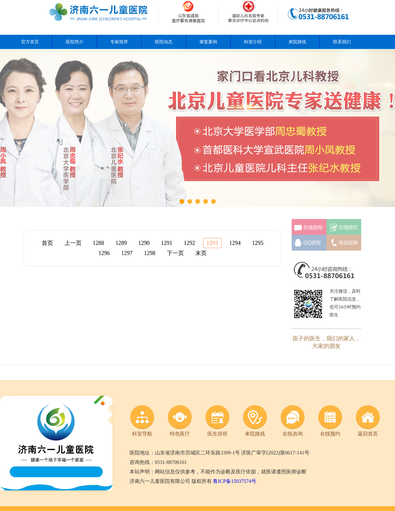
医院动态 (164, 42)
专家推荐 (119, 42)
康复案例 (208, 42)
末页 (201, 253)
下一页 (175, 253)
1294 (235, 243)
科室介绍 (253, 42)
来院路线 (297, 42)
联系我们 (342, 42)
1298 (149, 253)
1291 (167, 243)
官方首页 (30, 42)
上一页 (73, 243)
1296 (104, 253)
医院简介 (74, 42)
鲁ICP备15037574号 (234, 481)
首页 (47, 243)
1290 (144, 243)
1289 (121, 243)
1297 (127, 253)
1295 (258, 243)
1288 (98, 243)
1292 (189, 243)
